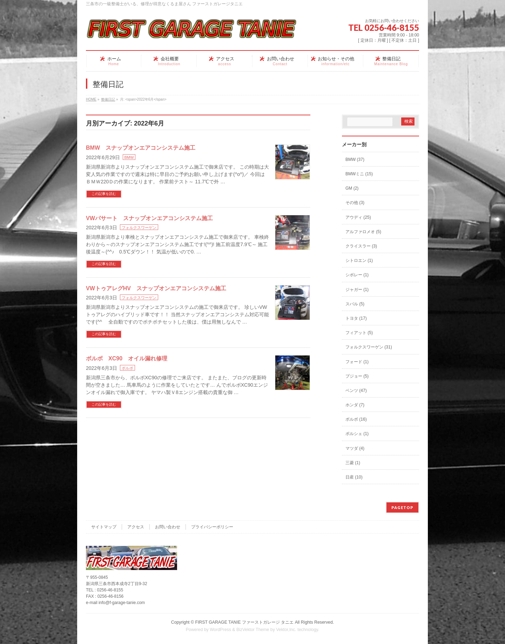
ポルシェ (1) (357, 433)
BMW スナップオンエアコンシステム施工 (140, 148)
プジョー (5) (357, 376)
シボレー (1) (357, 274)
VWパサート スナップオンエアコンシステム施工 (149, 218)
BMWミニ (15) (359, 173)
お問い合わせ (167, 526)
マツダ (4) (354, 448)
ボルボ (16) (356, 419)
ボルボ (127, 368)
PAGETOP (402, 507)
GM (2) (351, 188)
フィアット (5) (359, 332)
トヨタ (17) (356, 318)
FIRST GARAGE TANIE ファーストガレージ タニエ (244, 622)
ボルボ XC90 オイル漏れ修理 (126, 358)
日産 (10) (354, 477)
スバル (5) (354, 303)
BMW (129, 157)
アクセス (135, 526)
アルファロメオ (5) (363, 231)
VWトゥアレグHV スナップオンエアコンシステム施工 (156, 288)
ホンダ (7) (354, 404)
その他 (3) (354, 202)
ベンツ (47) (356, 390)
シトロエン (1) (359, 260)
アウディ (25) (358, 217)
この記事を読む (104, 194)
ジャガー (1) (357, 289)
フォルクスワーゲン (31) (368, 347)
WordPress (220, 629)
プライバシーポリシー (212, 526)
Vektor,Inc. (286, 629)
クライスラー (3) (361, 246)
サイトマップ (103, 526)
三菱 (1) (352, 462)
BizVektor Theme (252, 629)
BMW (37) (354, 159)
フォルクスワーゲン (139, 227)
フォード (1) (357, 361)
